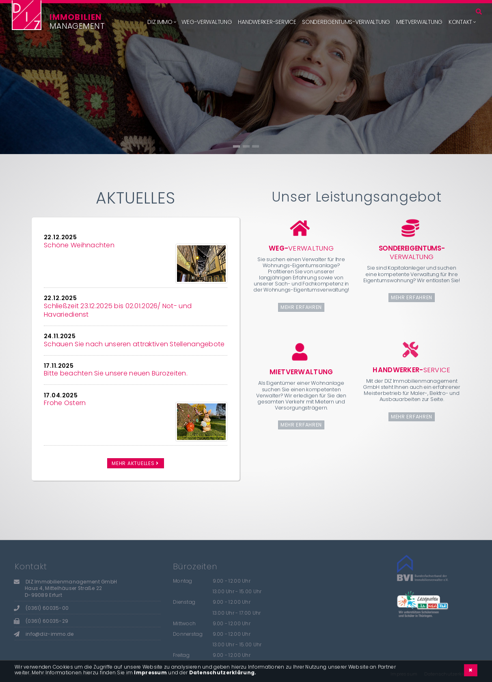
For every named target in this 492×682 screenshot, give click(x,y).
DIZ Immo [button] (160, 22)
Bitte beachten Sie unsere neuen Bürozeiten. (116, 373)
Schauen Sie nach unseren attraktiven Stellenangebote (134, 344)
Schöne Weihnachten (79, 245)
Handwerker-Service (267, 22)
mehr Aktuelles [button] (135, 463)
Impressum (150, 672)
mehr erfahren (301, 307)
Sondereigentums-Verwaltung (346, 22)
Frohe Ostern (65, 402)
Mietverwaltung (419, 22)
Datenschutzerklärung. (223, 672)
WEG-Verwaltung (206, 22)
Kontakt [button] (460, 22)
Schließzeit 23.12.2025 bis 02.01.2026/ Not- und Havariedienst (118, 310)
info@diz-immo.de (49, 634)
